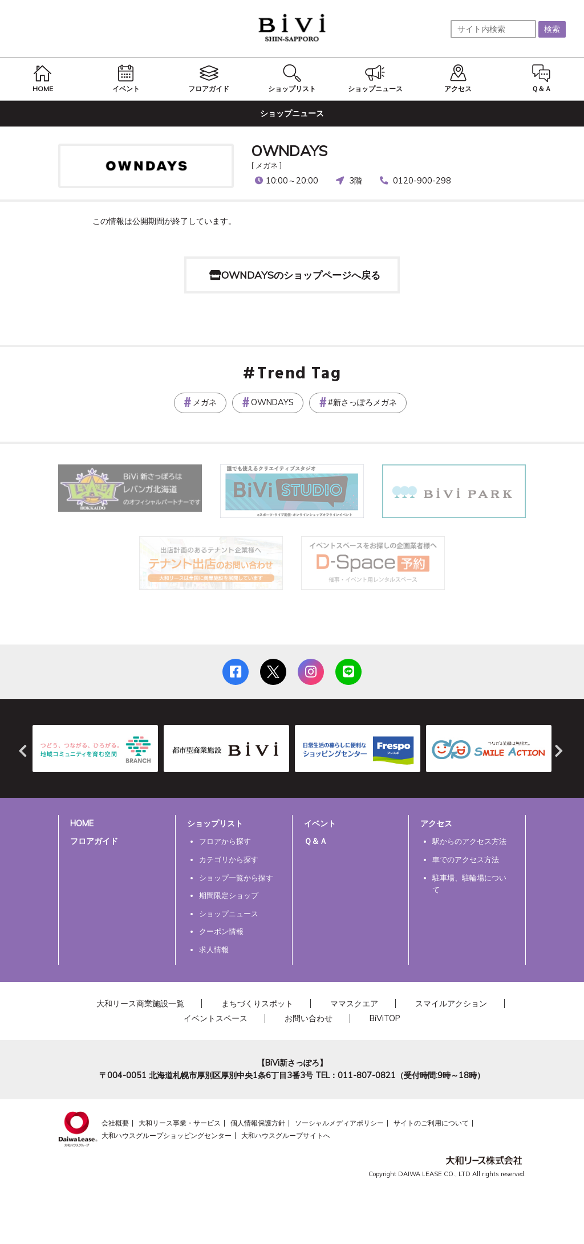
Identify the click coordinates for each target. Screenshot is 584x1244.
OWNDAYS (289, 150)
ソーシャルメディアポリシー (339, 1123)
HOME (82, 823)
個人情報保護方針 (257, 1123)
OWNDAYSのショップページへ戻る (300, 275)
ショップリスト (215, 823)
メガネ (205, 402)
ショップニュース (228, 913)
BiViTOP (385, 1018)
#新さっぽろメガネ (362, 402)
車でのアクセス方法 (465, 859)
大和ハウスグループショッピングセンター (167, 1135)
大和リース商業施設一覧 (140, 1003)
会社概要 (115, 1123)
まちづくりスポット (257, 1003)
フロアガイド (94, 841)
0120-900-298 (422, 181)
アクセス (436, 823)
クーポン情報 (221, 931)
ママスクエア (354, 1003)
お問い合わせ (308, 1018)
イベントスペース (216, 1018)
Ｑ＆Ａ (315, 841)
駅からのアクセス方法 (469, 841)
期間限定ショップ (228, 895)
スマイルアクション (451, 1003)
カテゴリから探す (228, 859)
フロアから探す (225, 841)
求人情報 (214, 949)
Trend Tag (299, 374)
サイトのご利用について (431, 1123)
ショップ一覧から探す (236, 877)
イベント (320, 823)
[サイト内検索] (493, 29)
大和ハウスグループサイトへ (285, 1135)
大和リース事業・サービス (180, 1123)
